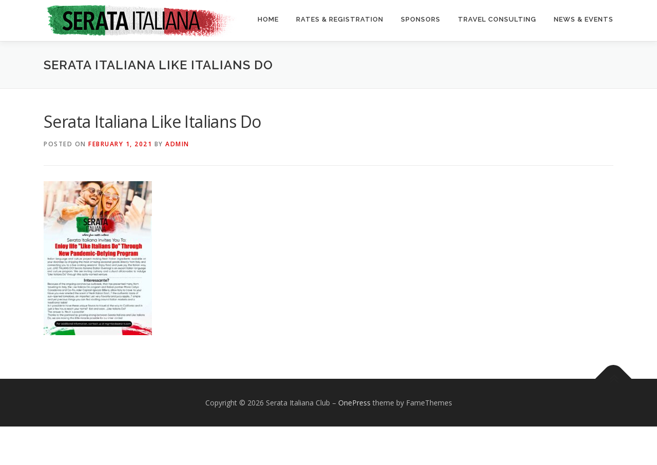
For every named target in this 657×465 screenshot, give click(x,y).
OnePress (354, 441)
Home (268, 19)
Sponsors (420, 19)
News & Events (583, 19)
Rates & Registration (339, 19)
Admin (177, 182)
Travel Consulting (497, 19)
